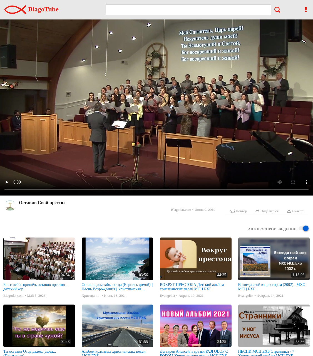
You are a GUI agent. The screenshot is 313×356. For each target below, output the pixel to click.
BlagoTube (31, 9)
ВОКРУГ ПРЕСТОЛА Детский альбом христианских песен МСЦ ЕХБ (192, 287)
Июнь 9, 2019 (205, 209)
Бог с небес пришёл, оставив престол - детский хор (35, 287)
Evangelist (167, 295)
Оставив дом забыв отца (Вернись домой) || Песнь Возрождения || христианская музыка (117, 287)
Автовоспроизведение (278, 228)
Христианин (91, 295)
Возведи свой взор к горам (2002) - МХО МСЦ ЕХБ (271, 287)
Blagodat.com (181, 209)
